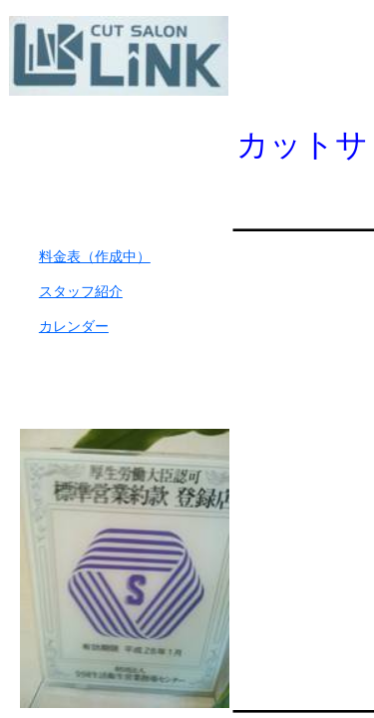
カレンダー (74, 326)
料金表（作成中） (95, 256)
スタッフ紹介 (81, 291)
